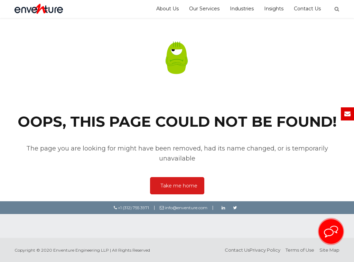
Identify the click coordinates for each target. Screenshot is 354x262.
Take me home (178, 186)
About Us (167, 9)
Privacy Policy (265, 250)
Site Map (329, 250)
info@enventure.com (183, 207)
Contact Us (307, 9)
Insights (273, 9)
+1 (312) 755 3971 (131, 207)
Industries (242, 9)
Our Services (204, 9)
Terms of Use (300, 250)
